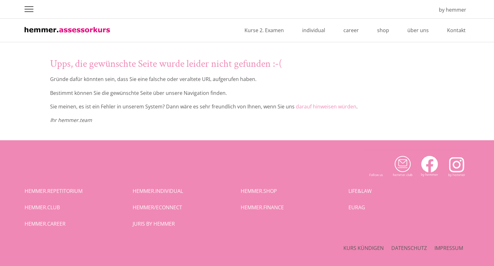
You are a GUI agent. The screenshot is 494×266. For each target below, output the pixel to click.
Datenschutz (409, 248)
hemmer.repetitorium (54, 191)
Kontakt (456, 30)
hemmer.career (45, 223)
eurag (356, 207)
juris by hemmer (154, 223)
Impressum (448, 248)
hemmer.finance (262, 207)
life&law (360, 191)
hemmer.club (42, 207)
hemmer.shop (259, 191)
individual (313, 30)
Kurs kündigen (363, 248)
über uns (418, 30)
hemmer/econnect (157, 207)
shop (383, 30)
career (351, 30)
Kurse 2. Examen (264, 30)
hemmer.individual (158, 191)
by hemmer (452, 9)
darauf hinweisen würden (326, 106)
